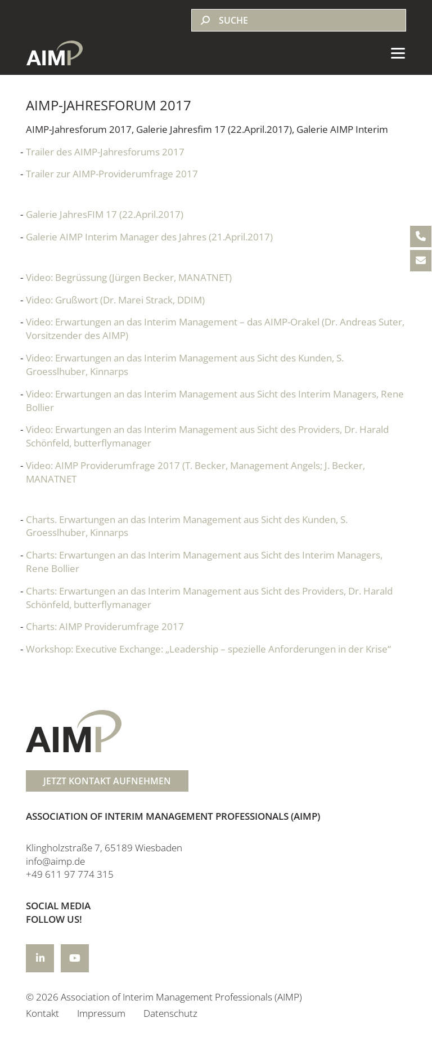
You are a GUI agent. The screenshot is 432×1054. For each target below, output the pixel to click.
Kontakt (42, 1013)
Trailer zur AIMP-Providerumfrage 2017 (112, 173)
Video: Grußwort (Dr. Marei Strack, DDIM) (115, 299)
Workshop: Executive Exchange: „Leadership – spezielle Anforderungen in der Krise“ (208, 648)
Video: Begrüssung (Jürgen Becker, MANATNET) (129, 277)
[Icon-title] (40, 958)
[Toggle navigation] (395, 53)
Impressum (101, 1013)
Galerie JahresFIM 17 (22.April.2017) (104, 214)
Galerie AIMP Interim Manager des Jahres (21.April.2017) (149, 236)
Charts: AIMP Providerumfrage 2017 (105, 626)
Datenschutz (170, 1013)
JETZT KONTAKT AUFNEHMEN (107, 781)
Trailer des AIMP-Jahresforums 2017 (105, 151)
